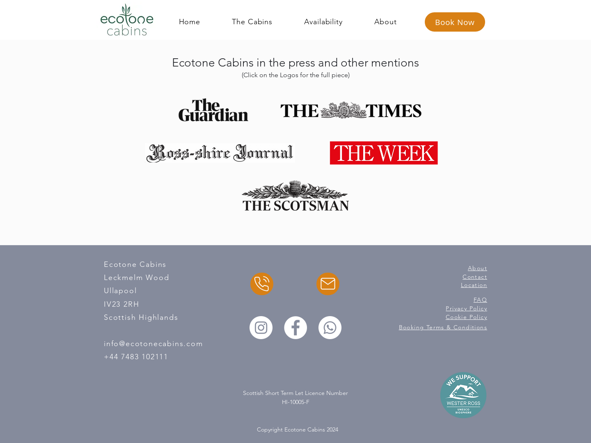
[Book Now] (455, 22)
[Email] (327, 284)
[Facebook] (295, 327)
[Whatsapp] (329, 327)
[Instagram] (261, 327)
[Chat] (261, 284)
